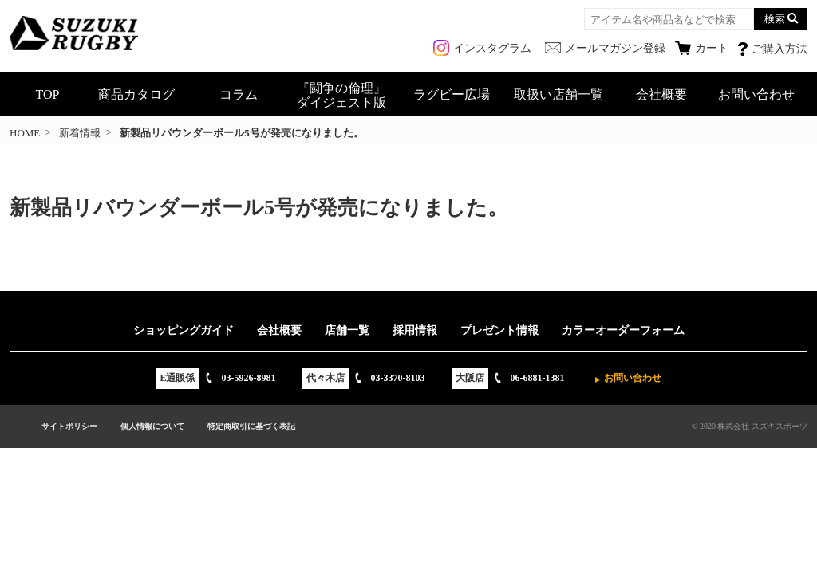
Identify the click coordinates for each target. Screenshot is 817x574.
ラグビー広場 (451, 94)
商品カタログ (136, 94)
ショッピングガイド (183, 330)
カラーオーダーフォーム (623, 330)
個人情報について (152, 426)
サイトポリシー (69, 426)
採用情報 (415, 330)
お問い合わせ (756, 94)
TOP (48, 94)
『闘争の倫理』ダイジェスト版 (341, 95)
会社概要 (661, 94)
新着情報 (80, 133)
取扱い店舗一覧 (558, 94)
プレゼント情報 (499, 330)
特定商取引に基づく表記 (251, 426)
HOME (25, 133)
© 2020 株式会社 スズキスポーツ (749, 426)
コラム (238, 94)
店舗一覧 (347, 330)
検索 (774, 19)
